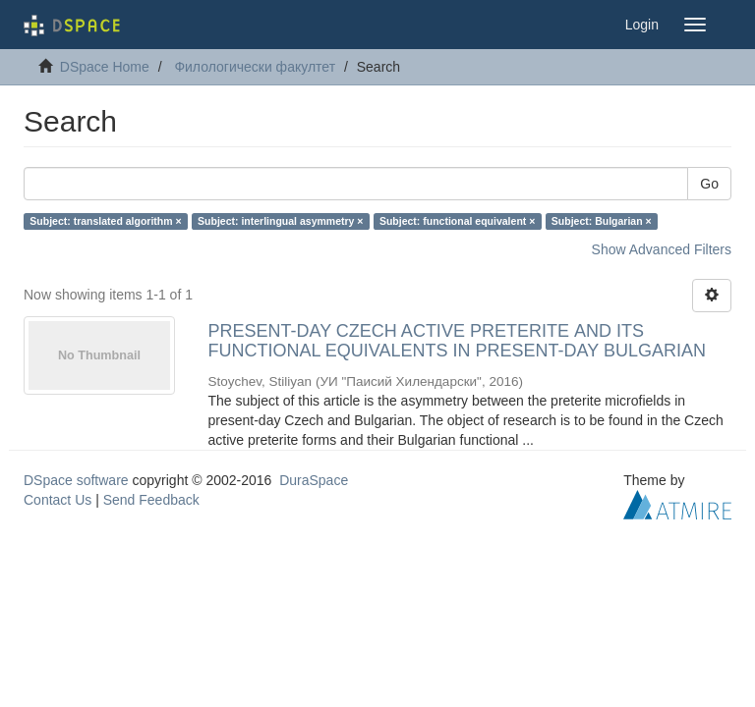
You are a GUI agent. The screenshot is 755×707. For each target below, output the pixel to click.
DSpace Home (104, 67)
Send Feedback (151, 500)
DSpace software (76, 480)
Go (709, 183)
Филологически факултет (254, 67)
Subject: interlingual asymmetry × (280, 221)
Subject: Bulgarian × (602, 221)
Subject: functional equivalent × (457, 221)
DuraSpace (313, 480)
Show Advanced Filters (661, 249)
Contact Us (57, 500)
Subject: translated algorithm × (105, 221)
